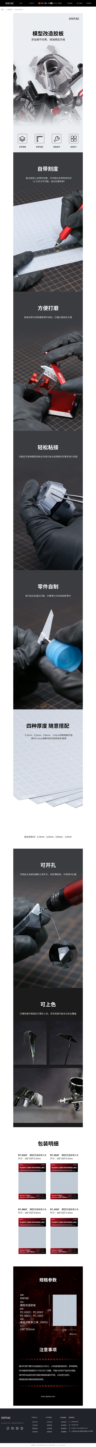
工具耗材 (9, 9)
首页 (2, 9)
